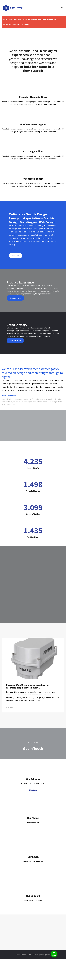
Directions (33, 790)
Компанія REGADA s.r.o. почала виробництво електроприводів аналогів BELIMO (27, 693)
